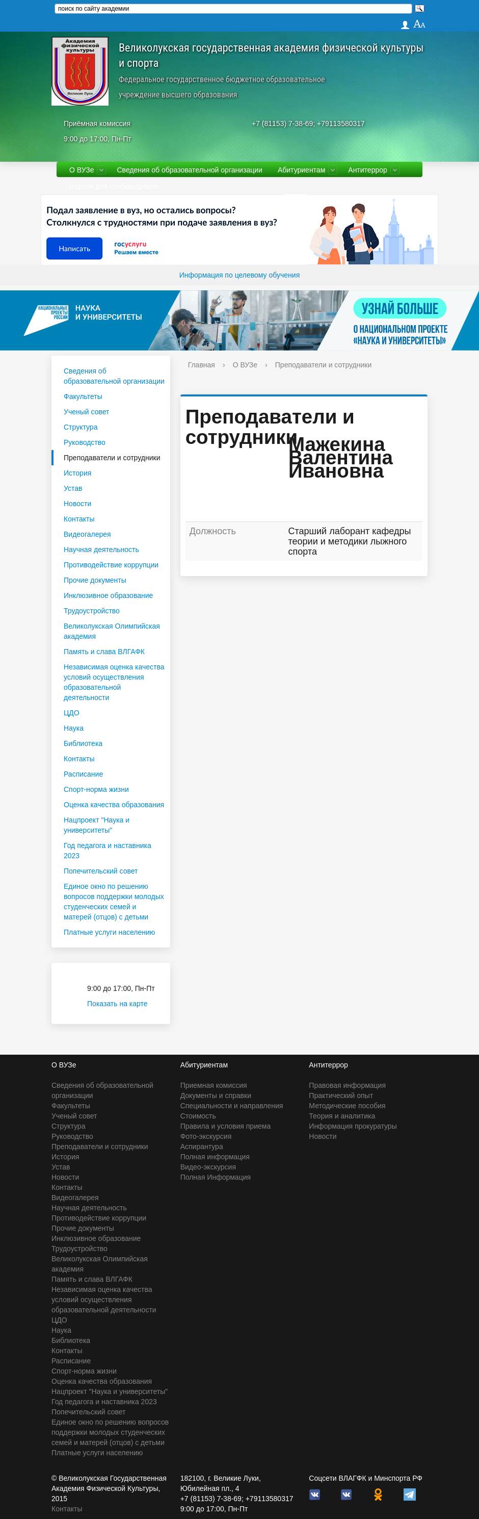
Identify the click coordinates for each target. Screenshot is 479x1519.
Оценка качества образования (114, 805)
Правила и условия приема (225, 1126)
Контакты (79, 519)
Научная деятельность (101, 549)
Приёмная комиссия (97, 123)
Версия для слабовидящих (113, 186)
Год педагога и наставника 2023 (107, 850)
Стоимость (198, 1116)
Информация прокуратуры (352, 1126)
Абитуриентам (301, 170)
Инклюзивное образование (108, 595)
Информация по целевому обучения (239, 275)
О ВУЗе (81, 170)
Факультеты (83, 396)
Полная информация (215, 1157)
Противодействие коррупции (111, 565)
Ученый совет (86, 412)
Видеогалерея (87, 534)
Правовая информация (347, 1085)
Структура (80, 427)
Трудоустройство (92, 611)
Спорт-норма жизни (96, 789)
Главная (201, 365)
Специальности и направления (231, 1106)
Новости (77, 504)
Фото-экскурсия (206, 1136)
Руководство (84, 442)
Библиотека (83, 743)
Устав (73, 488)
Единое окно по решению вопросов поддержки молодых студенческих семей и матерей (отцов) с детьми (114, 901)
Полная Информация (215, 1177)
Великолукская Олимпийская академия (112, 631)
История (77, 473)
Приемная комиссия (213, 1085)
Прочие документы (95, 580)
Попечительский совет (101, 871)
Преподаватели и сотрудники (112, 458)
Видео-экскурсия (208, 1167)
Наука (74, 728)
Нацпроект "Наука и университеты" (96, 825)
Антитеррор (367, 170)
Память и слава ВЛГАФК (104, 652)
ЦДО (71, 713)
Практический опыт (341, 1095)
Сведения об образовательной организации (189, 170)
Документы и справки (215, 1095)
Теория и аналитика (342, 1116)
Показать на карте (123, 1004)
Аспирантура (201, 1146)
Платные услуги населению (109, 932)
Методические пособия (347, 1106)
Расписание (83, 774)
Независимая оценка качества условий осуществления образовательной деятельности (114, 682)
